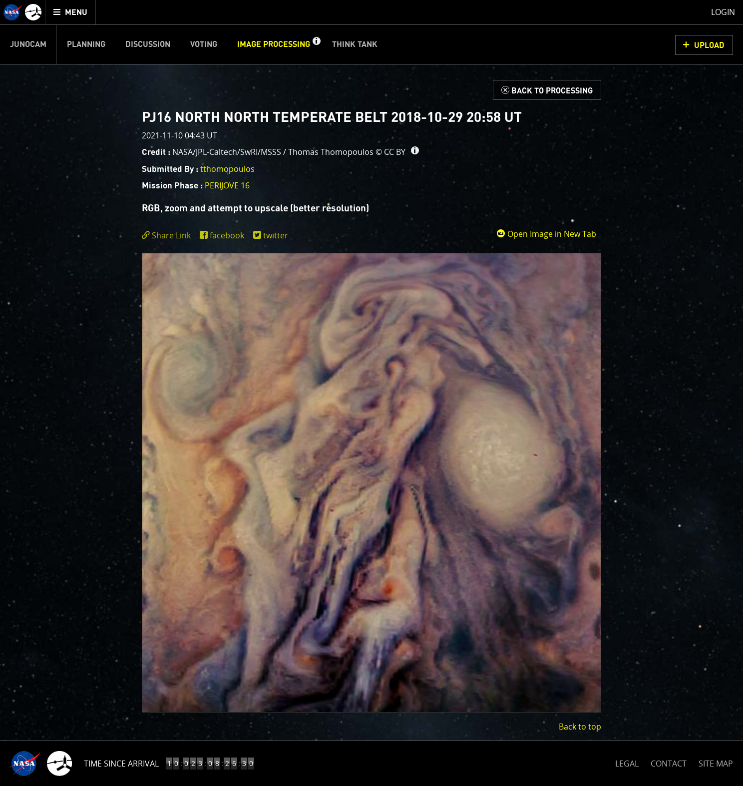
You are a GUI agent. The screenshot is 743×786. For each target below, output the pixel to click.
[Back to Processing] (547, 90)
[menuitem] (70, 12)
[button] (316, 44)
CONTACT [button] (669, 763)
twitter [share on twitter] (275, 235)
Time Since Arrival (121, 764)
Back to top (580, 727)
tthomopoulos (227, 168)
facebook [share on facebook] (227, 235)
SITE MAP (716, 763)
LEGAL (627, 762)
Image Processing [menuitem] (273, 44)
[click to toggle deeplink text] (168, 235)
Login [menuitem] (723, 11)
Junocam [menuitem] (28, 44)
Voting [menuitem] (203, 44)
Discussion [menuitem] (147, 44)
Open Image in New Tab (546, 233)
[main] (371, 393)
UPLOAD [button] (709, 45)
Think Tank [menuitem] (354, 44)
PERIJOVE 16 (227, 185)
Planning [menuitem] (86, 44)
